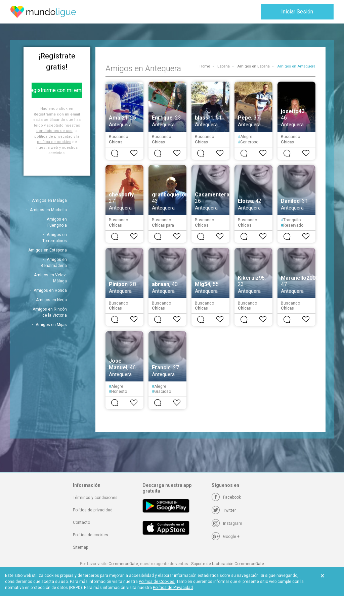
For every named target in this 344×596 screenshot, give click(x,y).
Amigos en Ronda (50, 290)
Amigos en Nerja (51, 299)
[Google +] (226, 537)
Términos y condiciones (95, 497)
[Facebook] (226, 497)
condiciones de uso (54, 131)
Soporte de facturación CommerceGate (227, 563)
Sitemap (80, 547)
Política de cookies (90, 535)
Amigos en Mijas (51, 324)
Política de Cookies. (157, 581)
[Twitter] (224, 510)
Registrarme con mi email (57, 90)
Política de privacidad (93, 510)
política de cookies (54, 142)
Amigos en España (253, 66)
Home (205, 66)
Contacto (81, 522)
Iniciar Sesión (297, 11)
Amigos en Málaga (49, 200)
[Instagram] (227, 523)
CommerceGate (123, 563)
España (223, 66)
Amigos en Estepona (47, 250)
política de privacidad (53, 136)
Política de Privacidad (173, 587)
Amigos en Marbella (48, 210)
